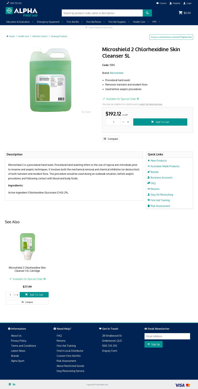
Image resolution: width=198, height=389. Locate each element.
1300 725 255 (109, 345)
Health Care (139, 21)
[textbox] (102, 13)
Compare (113, 138)
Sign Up (155, 344)
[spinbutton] (113, 122)
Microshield (116, 72)
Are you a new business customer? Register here (171, 37)
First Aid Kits (73, 21)
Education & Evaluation (18, 21)
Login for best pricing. (150, 104)
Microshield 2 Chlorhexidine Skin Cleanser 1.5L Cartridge (27, 269)
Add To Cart (162, 122)
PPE (154, 21)
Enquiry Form (109, 350)
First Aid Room (93, 21)
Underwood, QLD (112, 340)
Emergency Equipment (48, 21)
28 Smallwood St (112, 335)
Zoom (88, 112)
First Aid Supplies (117, 21)
